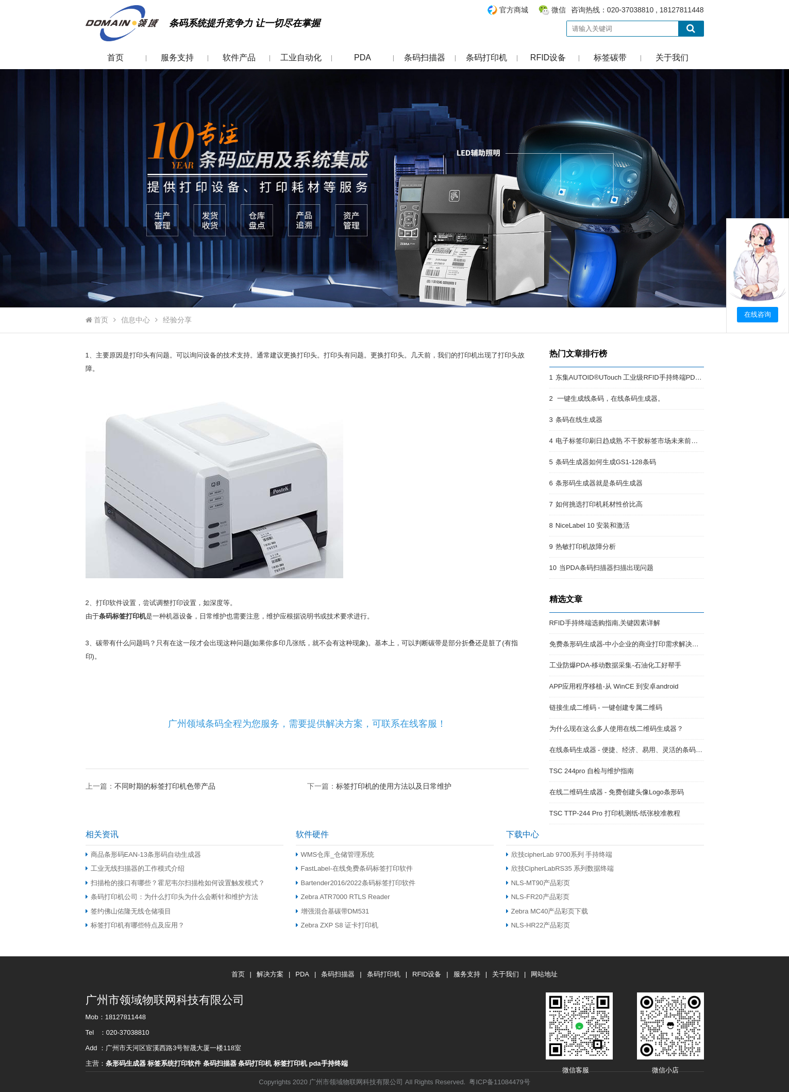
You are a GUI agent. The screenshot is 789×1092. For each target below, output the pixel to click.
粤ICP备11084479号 (499, 1082)
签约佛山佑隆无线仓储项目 (128, 911)
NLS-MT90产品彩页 (538, 883)
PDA (362, 57)
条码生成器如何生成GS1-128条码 (606, 462)
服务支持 (177, 57)
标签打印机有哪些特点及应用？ (135, 925)
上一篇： (150, 786)
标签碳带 (610, 57)
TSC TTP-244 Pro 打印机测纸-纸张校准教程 (614, 813)
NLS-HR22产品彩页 (538, 925)
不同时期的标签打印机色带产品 (164, 786)
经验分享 (177, 320)
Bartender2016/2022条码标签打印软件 (355, 883)
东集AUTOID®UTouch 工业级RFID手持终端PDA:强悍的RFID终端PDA (660, 377)
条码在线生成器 (579, 419)
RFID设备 (548, 57)
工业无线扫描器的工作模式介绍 (135, 868)
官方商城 (513, 10)
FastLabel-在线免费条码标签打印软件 (354, 868)
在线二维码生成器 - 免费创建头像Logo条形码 (616, 792)
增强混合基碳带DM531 (333, 911)
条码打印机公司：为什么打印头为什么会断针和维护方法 (172, 897)
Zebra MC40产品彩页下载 (547, 911)
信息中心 (135, 320)
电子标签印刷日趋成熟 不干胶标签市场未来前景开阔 (634, 441)
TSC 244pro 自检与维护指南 (591, 771)
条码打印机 (486, 57)
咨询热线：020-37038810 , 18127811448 (595, 10)
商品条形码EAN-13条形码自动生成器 (143, 854)
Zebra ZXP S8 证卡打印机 (337, 925)
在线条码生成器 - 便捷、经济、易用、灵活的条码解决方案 (636, 750)
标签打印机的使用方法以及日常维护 (393, 786)
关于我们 (672, 57)
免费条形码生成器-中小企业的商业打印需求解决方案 (627, 644)
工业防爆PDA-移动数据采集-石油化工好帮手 (615, 665)
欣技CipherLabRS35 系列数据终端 (560, 868)
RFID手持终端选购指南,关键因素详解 (605, 623)
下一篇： (379, 786)
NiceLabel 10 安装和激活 (593, 525)
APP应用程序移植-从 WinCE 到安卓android (614, 686)
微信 (558, 10)
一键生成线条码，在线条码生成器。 (610, 398)
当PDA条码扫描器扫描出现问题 (606, 568)
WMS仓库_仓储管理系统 (335, 854)
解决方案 (270, 974)
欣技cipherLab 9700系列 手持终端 (559, 854)
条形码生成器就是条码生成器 (599, 483)
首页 (115, 57)
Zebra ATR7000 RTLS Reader (343, 897)
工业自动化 (301, 57)
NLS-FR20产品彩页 (537, 897)
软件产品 (239, 57)
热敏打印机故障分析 (586, 546)
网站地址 (544, 974)
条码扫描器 (424, 57)
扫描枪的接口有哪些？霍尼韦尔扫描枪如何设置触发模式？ (175, 883)
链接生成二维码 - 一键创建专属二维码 (606, 707)
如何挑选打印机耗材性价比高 (599, 504)
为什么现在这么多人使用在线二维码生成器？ (616, 728)
